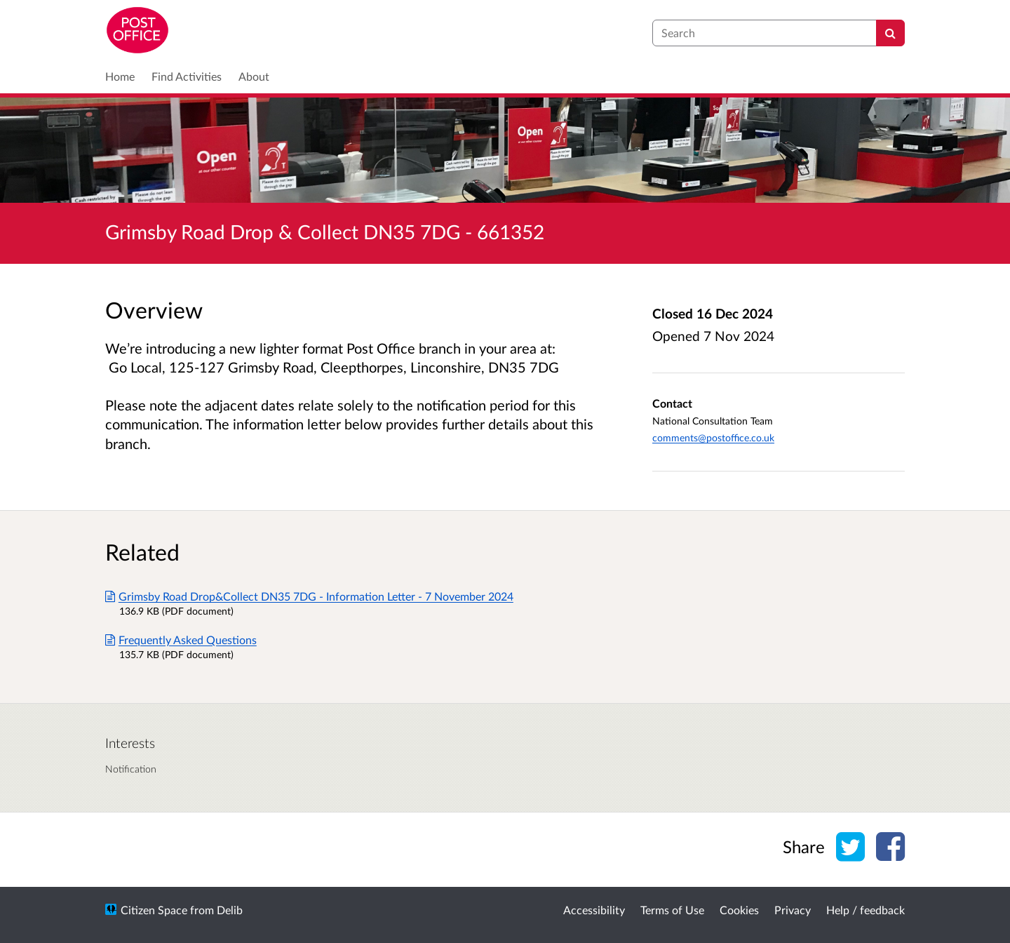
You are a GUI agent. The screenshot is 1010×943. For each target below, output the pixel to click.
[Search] (890, 33)
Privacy (792, 909)
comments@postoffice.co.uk (713, 437)
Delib (230, 909)
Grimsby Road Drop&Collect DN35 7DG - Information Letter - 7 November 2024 (309, 596)
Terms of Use (672, 909)
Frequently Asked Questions (181, 639)
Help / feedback (865, 909)
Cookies (739, 909)
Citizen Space (154, 909)
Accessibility (594, 909)
